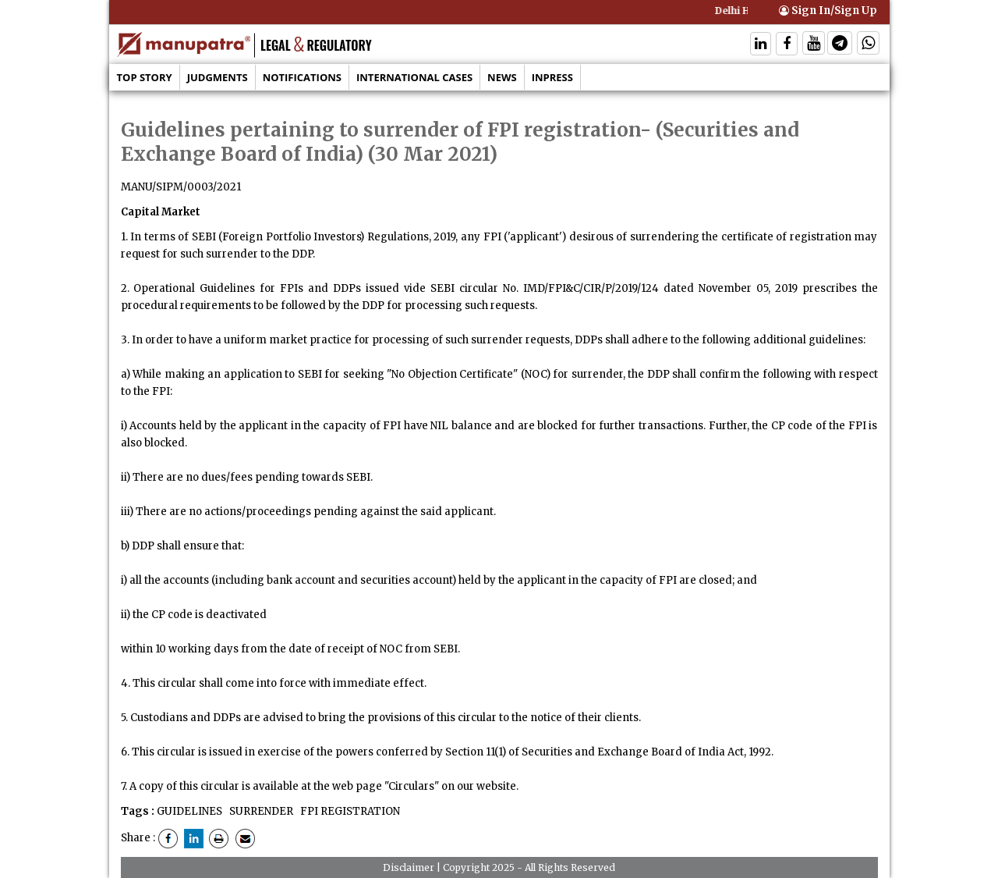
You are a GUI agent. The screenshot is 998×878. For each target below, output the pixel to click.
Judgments (217, 77)
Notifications (302, 77)
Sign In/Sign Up (828, 10)
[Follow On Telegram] (839, 45)
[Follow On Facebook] (787, 45)
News (502, 77)
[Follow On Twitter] (813, 45)
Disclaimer (408, 867)
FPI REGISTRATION (349, 811)
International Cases (414, 77)
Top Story (144, 77)
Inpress (552, 77)
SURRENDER (260, 811)
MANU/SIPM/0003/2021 (181, 187)
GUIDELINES (189, 811)
